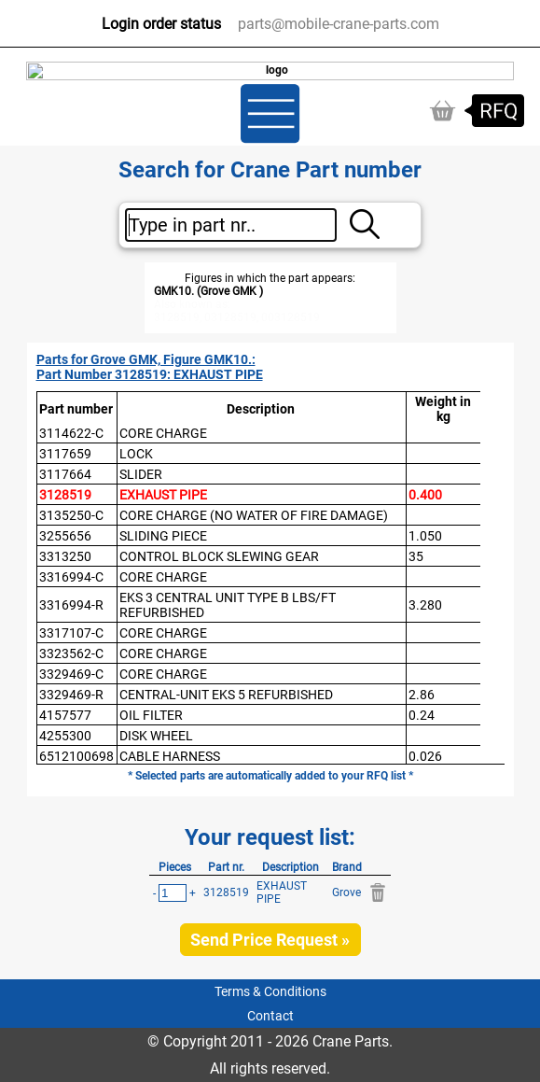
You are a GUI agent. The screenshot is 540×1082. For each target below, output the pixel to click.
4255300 (65, 735)
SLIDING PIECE (163, 535)
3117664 (65, 474)
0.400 (425, 494)
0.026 (425, 756)
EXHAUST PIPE (163, 494)
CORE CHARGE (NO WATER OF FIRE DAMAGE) (253, 515)
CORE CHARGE (163, 433)
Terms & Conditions (270, 991)
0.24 (421, 715)
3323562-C (71, 653)
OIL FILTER (151, 715)
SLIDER (140, 474)
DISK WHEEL (156, 735)
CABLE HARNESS (169, 756)
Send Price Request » (270, 939)
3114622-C (71, 433)
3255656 (65, 535)
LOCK (136, 453)
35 (415, 556)
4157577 (65, 715)
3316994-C (71, 576)
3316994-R (71, 604)
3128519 (65, 494)
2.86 (421, 694)
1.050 (425, 535)
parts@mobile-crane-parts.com (338, 24)
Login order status (161, 24)
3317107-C (71, 632)
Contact (270, 1015)
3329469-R (71, 694)
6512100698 (76, 756)
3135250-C (71, 515)
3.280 (425, 604)
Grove (346, 892)
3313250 (65, 556)
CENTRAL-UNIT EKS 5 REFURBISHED (226, 694)
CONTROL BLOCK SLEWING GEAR (219, 556)
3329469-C (71, 674)
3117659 (65, 453)
